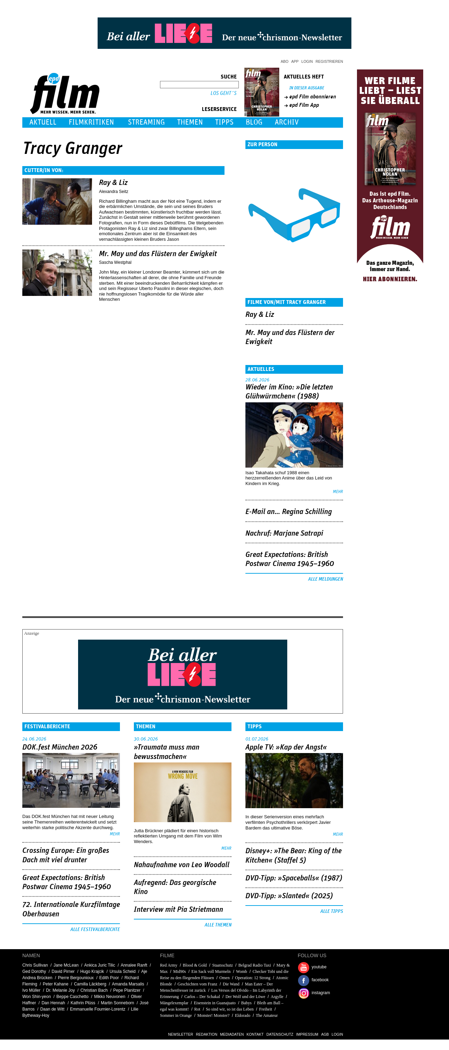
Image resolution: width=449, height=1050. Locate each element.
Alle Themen (218, 925)
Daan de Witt (52, 1009)
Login (307, 61)
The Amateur (267, 1015)
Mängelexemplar (174, 1002)
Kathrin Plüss (83, 1002)
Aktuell (42, 122)
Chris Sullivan (35, 965)
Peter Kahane (55, 984)
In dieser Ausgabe (306, 88)
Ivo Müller (31, 990)
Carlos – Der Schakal (202, 996)
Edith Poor (109, 977)
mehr (338, 492)
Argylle (277, 996)
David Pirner (63, 971)
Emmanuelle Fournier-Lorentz (97, 1009)
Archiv (287, 122)
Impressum (307, 1034)
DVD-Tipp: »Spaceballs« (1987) (293, 878)
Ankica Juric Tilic (99, 965)
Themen (190, 122)
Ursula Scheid (122, 971)
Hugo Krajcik (92, 971)
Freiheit (265, 1009)
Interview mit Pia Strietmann (178, 910)
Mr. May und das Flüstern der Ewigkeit (158, 254)
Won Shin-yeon (36, 996)
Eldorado (242, 1015)
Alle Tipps (331, 911)
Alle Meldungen (325, 579)
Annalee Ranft (134, 965)
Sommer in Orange (176, 1015)
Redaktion (206, 1034)
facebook (320, 979)
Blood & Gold (195, 965)
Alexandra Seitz (113, 191)
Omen (224, 977)
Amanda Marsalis (128, 984)
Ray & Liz (113, 183)
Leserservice (219, 109)
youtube (319, 967)
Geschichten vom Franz (197, 984)
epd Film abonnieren (312, 96)
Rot (197, 1009)
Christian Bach (94, 990)
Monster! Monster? (213, 1015)
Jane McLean (65, 965)
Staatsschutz (222, 965)
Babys (246, 1002)
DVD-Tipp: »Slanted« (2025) (289, 896)
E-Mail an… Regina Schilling (288, 512)
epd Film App (304, 105)
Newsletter (180, 1034)
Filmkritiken (91, 122)
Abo (284, 61)
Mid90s (179, 971)
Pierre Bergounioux (76, 977)
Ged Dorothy (34, 971)
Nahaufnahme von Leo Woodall (181, 865)
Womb (241, 971)
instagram (321, 992)
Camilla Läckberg (90, 984)
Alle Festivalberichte (95, 929)
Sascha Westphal (115, 262)
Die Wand (231, 984)
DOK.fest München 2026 (59, 747)
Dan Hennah (53, 1002)
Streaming (146, 122)
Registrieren (329, 61)
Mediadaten (232, 1034)
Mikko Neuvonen (109, 996)
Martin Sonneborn (117, 1002)
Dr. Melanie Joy (60, 990)
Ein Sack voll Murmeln (210, 971)
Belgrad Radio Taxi (254, 965)
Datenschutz (279, 1034)
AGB (325, 1034)
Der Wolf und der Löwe (245, 996)
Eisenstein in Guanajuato (215, 1002)
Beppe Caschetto (72, 996)
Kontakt (255, 1034)
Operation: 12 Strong (252, 977)
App (295, 61)
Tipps (224, 122)
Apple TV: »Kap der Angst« (286, 747)
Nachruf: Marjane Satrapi (284, 533)
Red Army (168, 965)
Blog (254, 122)
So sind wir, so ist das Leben (229, 1009)
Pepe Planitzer (126, 990)
